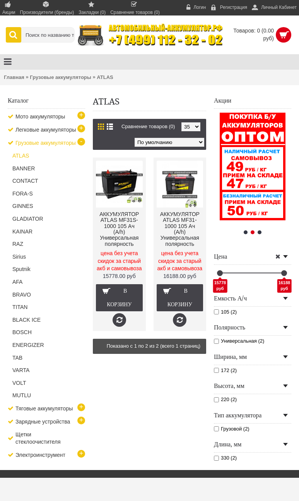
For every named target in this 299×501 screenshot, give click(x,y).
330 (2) (225, 458)
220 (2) (225, 399)
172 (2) (225, 370)
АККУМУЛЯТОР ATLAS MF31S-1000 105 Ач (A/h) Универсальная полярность (119, 229)
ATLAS (105, 77)
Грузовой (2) (231, 429)
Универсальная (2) (239, 341)
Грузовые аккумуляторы (60, 77)
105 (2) (225, 312)
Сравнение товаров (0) (148, 126)
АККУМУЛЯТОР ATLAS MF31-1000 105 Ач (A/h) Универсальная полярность (180, 229)
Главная (14, 77)
